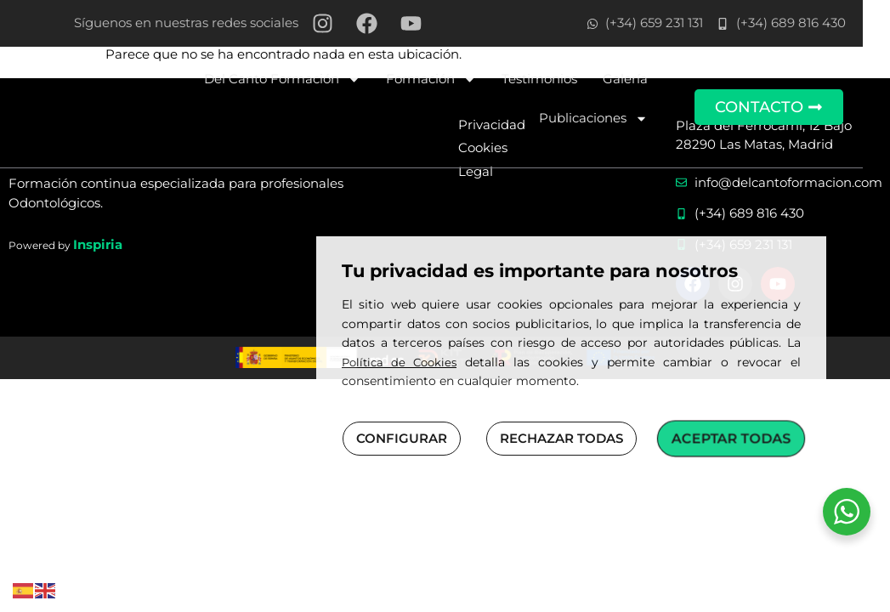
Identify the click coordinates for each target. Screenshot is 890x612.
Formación (452, 79)
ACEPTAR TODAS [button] (731, 437)
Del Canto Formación (303, 79)
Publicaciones (614, 118)
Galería (646, 79)
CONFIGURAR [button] (401, 438)
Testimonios (560, 79)
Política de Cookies (399, 362)
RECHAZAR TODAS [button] (561, 438)
